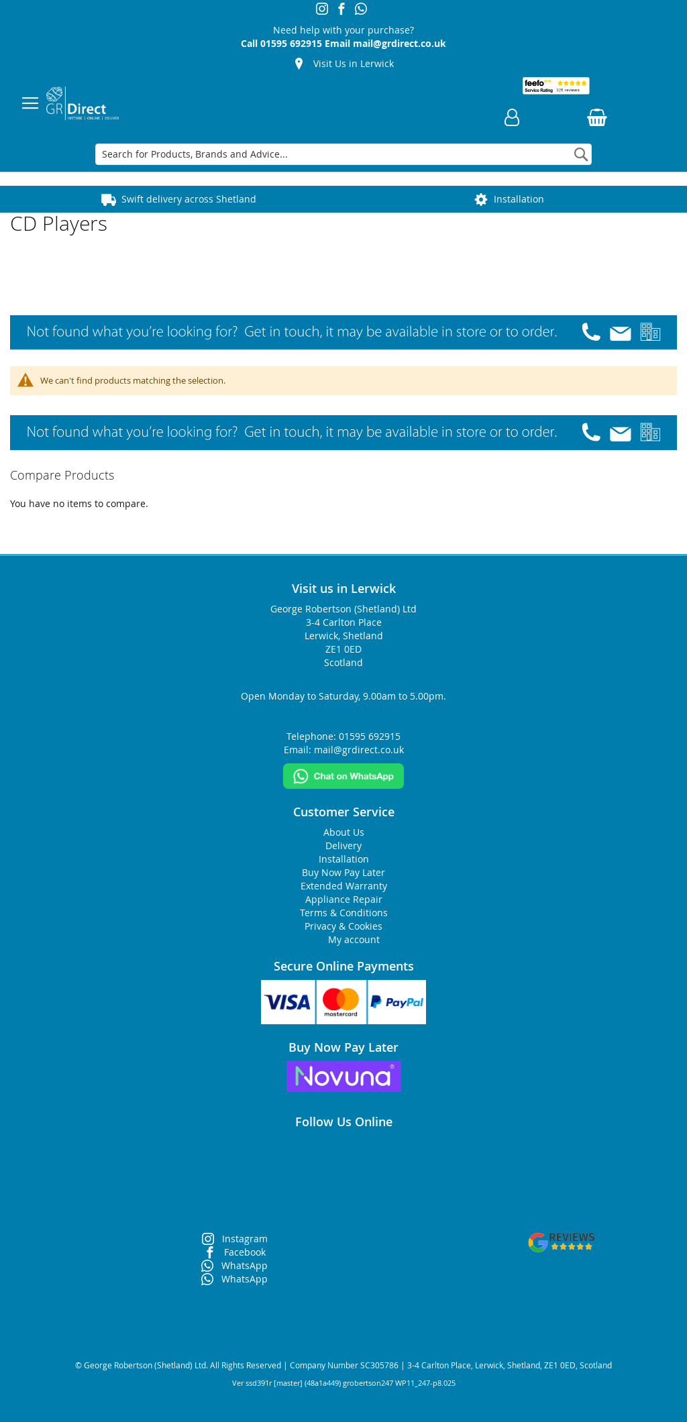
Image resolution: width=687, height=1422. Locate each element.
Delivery (343, 845)
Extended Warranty (344, 885)
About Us (343, 832)
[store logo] (82, 103)
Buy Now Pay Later (343, 872)
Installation (519, 199)
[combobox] (343, 154)
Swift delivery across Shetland (188, 199)
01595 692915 (291, 43)
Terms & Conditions (344, 912)
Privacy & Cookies (343, 926)
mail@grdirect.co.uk (399, 43)
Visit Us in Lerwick (353, 63)
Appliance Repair (343, 899)
